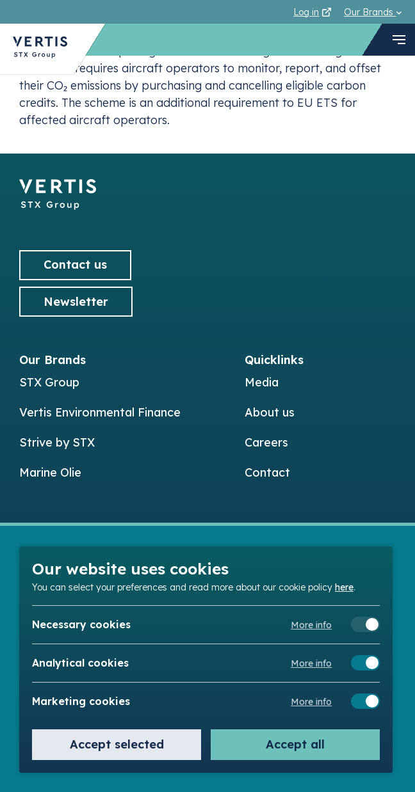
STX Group (49, 382)
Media (262, 382)
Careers (266, 442)
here (344, 586)
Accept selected (117, 744)
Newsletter (76, 301)
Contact (267, 472)
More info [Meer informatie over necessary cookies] (311, 625)
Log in (312, 12)
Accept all (295, 744)
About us (270, 412)
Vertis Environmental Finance (100, 412)
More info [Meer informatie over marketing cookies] (311, 702)
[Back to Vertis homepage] (40, 48)
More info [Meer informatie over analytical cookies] (311, 663)
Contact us (75, 264)
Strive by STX (57, 442)
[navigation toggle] (399, 40)
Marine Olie (50, 472)
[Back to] (57, 205)
